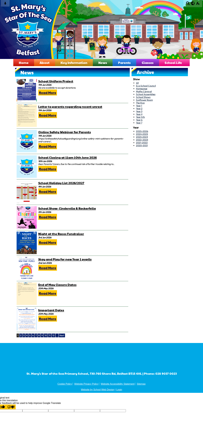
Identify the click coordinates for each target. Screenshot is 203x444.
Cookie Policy (64, 384)
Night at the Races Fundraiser (61, 234)
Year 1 (139, 105)
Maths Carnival (144, 91)
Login (119, 389)
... (57, 335)
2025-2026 (142, 131)
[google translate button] (193, 3)
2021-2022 (142, 142)
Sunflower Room (144, 100)
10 (46, 335)
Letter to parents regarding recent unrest (70, 106)
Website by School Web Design (97, 389)
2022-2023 (142, 139)
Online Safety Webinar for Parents (64, 132)
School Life (173, 62)
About (44, 62)
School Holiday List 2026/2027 (61, 183)
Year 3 (139, 111)
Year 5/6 (140, 117)
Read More (47, 92)
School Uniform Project (55, 81)
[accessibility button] (198, 4)
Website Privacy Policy (86, 384)
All (137, 83)
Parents (124, 62)
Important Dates (51, 310)
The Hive (140, 102)
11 (50, 335)
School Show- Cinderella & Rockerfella (67, 208)
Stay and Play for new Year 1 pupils (65, 259)
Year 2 (139, 108)
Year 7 (139, 122)
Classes (148, 62)
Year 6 (139, 120)
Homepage (141, 88)
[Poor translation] (11, 406)
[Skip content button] (5, 4)
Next (61, 335)
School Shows (143, 97)
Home (24, 62)
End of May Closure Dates (57, 285)
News (102, 62)
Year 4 (139, 114)
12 (53, 335)
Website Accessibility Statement (118, 384)
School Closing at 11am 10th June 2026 (67, 157)
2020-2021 (142, 145)
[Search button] (188, 4)
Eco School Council (146, 85)
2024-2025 (142, 134)
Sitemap (141, 384)
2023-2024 (142, 137)
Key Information (74, 62)
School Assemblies (145, 94)
